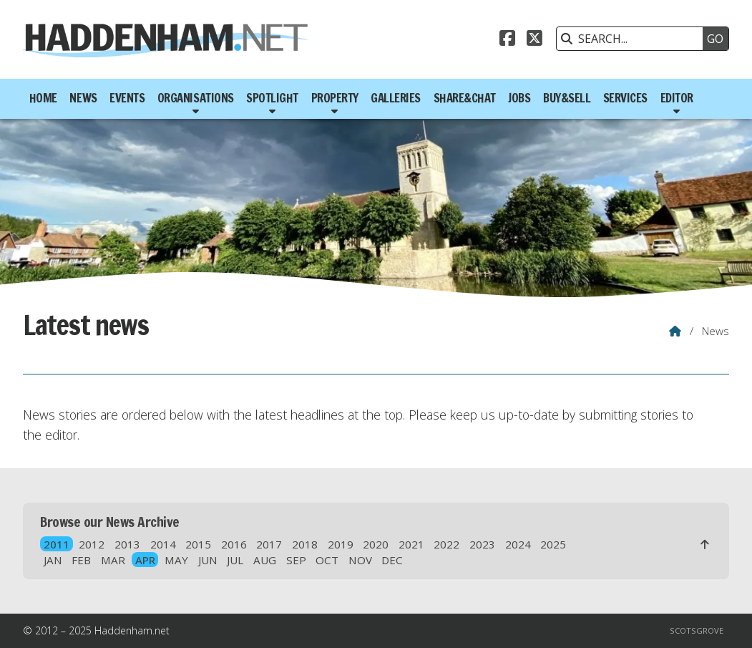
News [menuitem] (83, 98)
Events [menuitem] (127, 98)
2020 (376, 544)
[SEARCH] (633, 38)
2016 (234, 544)
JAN (53, 560)
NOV (360, 560)
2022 (446, 544)
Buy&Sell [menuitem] (566, 98)
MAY (176, 560)
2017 (269, 544)
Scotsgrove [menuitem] (696, 630)
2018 (305, 544)
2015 (198, 544)
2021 (411, 544)
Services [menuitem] (625, 98)
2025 (553, 544)
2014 (163, 544)
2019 (340, 544)
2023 (482, 544)
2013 (127, 544)
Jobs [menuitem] (519, 98)
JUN (208, 560)
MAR (113, 560)
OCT (327, 560)
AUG (264, 560)
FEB (81, 560)
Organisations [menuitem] (195, 98)
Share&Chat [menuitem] (465, 98)
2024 (518, 544)
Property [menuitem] (334, 98)
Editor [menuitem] (676, 98)
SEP (296, 560)
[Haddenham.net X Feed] (534, 40)
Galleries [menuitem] (396, 98)
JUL (235, 560)
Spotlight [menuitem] (272, 98)
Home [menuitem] (43, 98)
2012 (91, 544)
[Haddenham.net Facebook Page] (507, 40)
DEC (392, 560)
